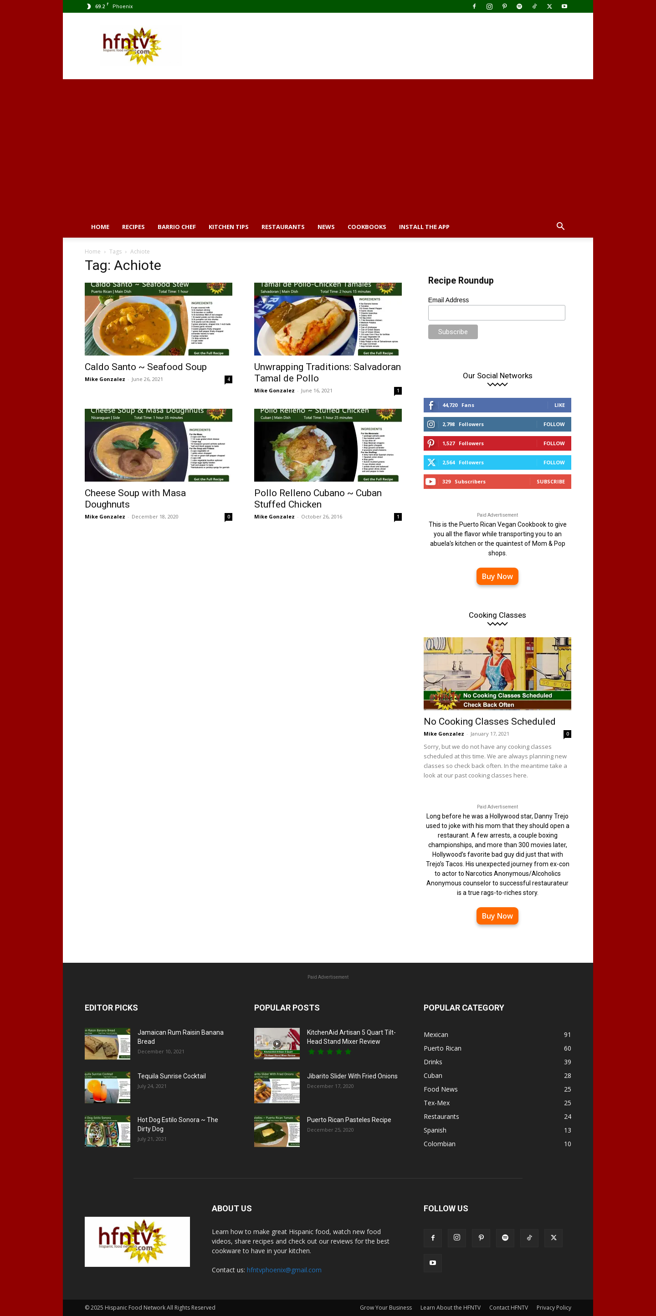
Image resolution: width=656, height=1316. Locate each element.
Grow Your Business (386, 1307)
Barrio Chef (177, 227)
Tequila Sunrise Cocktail (172, 1076)
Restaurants (283, 227)
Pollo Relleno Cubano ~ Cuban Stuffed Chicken (318, 499)
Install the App (424, 227)
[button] (560, 227)
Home (100, 227)
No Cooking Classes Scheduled (490, 721)
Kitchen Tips (229, 227)
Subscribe (551, 481)
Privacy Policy (554, 1307)
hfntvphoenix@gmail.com (284, 1269)
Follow (554, 424)
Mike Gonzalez (105, 379)
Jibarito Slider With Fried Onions (352, 1076)
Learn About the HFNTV (450, 1307)
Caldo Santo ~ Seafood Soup (146, 366)
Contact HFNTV (508, 1307)
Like (559, 404)
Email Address (448, 300)
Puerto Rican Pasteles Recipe (349, 1119)
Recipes (133, 227)
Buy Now (497, 576)
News (326, 227)
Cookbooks (367, 227)
